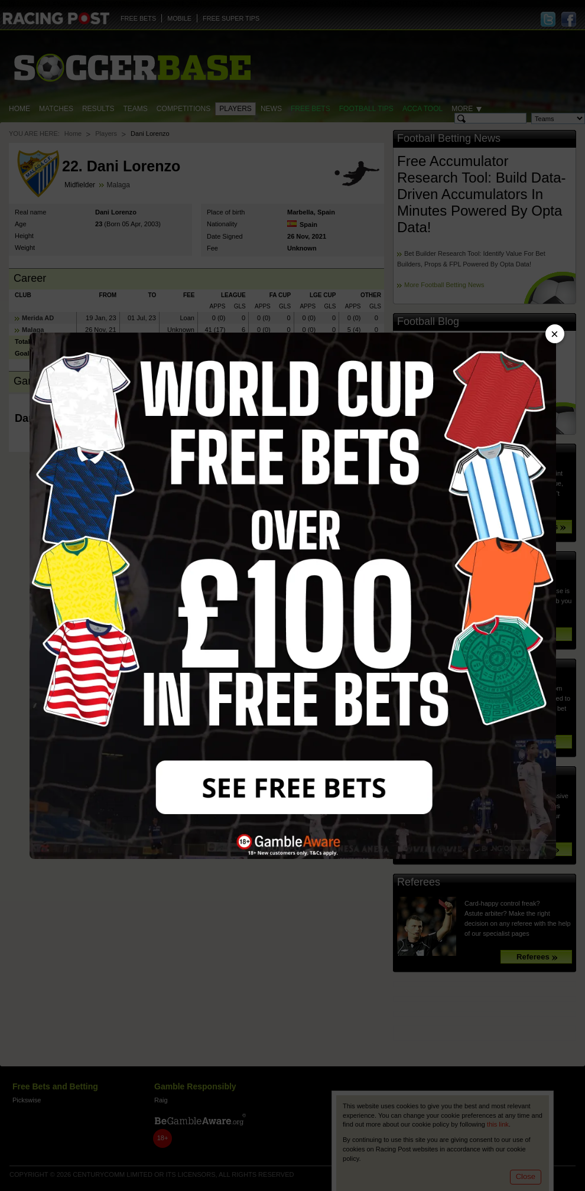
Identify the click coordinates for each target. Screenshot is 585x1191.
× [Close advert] (554, 334)
